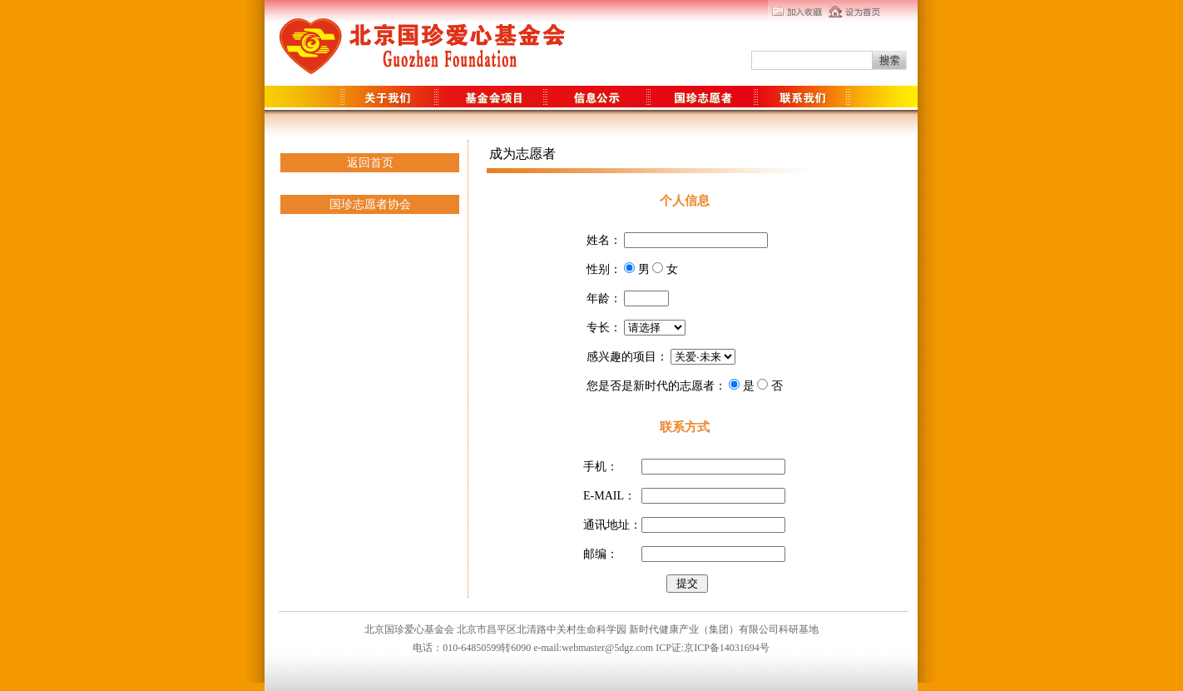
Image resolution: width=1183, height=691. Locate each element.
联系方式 (685, 427)
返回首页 (370, 163)
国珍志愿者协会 (370, 204)
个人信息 (685, 200)
